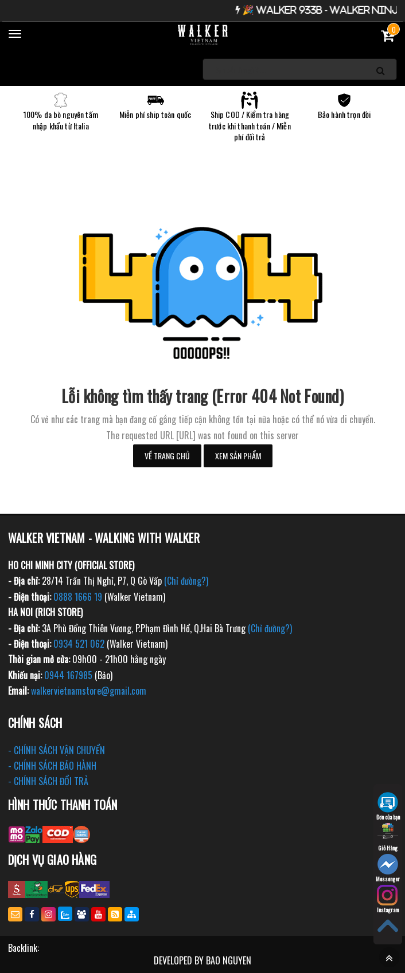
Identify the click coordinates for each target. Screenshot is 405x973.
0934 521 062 (78, 644)
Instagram (388, 899)
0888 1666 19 (77, 597)
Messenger (388, 868)
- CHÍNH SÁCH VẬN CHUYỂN (56, 750)
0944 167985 (68, 675)
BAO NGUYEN (228, 960)
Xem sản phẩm (238, 456)
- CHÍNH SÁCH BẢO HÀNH (52, 766)
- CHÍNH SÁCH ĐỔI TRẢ (48, 781)
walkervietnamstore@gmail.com (88, 691)
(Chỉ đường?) (186, 581)
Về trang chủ (167, 456)
